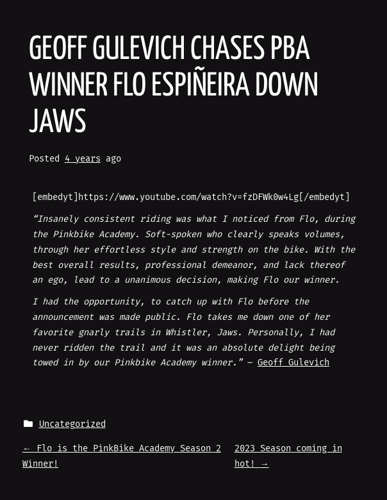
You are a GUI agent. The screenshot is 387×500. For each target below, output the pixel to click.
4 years (83, 158)
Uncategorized (72, 424)
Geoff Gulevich (293, 362)
